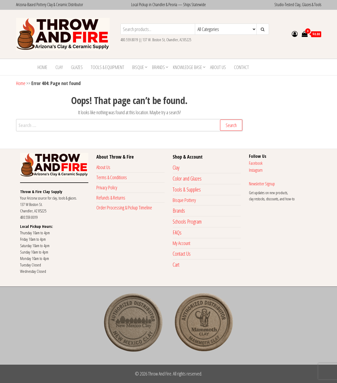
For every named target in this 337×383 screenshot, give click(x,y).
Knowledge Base (187, 67)
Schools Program (187, 221)
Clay (59, 67)
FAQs (177, 232)
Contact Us (182, 253)
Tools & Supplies (187, 189)
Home (42, 67)
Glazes (77, 67)
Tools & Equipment (107, 67)
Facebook (256, 163)
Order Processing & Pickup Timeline (124, 207)
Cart (176, 264)
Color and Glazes (187, 178)
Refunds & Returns (110, 197)
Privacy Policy (106, 187)
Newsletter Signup (262, 184)
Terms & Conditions (111, 177)
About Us (218, 67)
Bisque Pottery (184, 200)
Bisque (138, 67)
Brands (158, 67)
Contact (241, 67)
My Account (181, 243)
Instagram (256, 170)
